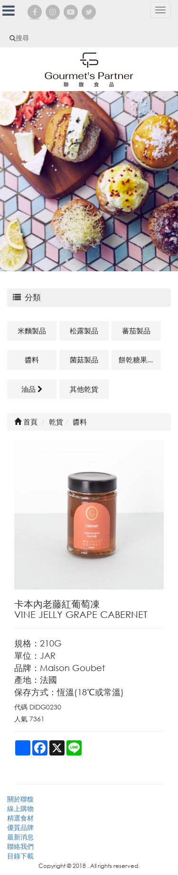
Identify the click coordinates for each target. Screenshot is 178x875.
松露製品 (84, 330)
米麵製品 (32, 330)
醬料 (32, 359)
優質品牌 (20, 827)
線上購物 (20, 808)
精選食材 (20, 817)
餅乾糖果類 (136, 359)
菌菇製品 (84, 359)
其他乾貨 (84, 389)
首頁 (25, 421)
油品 (32, 389)
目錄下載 (20, 855)
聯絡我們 (20, 846)
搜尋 (19, 37)
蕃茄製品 (136, 330)
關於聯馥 (20, 798)
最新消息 (20, 836)
